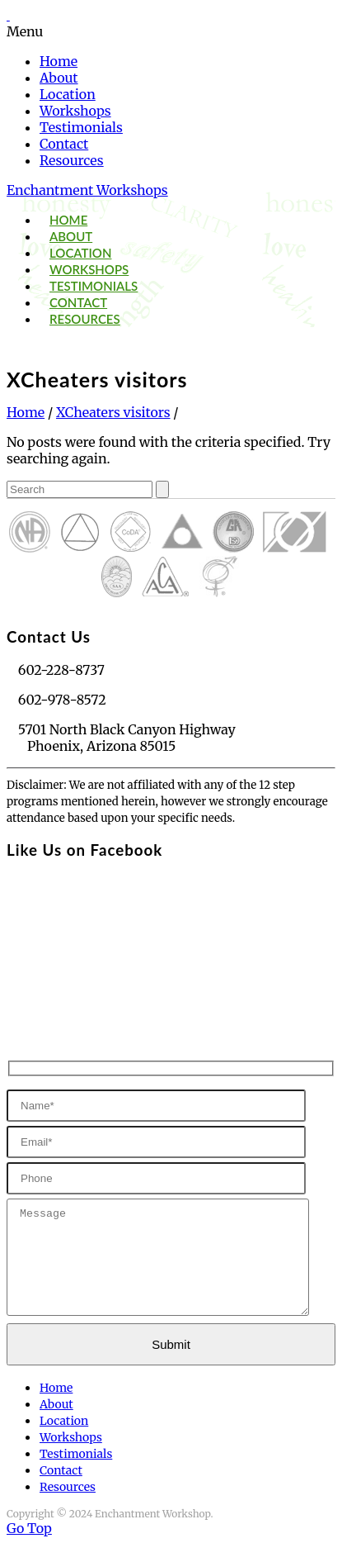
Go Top (29, 1528)
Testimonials (81, 127)
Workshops (75, 110)
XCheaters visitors (113, 412)
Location (68, 94)
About (59, 77)
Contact (64, 143)
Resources (72, 160)
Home (58, 61)
